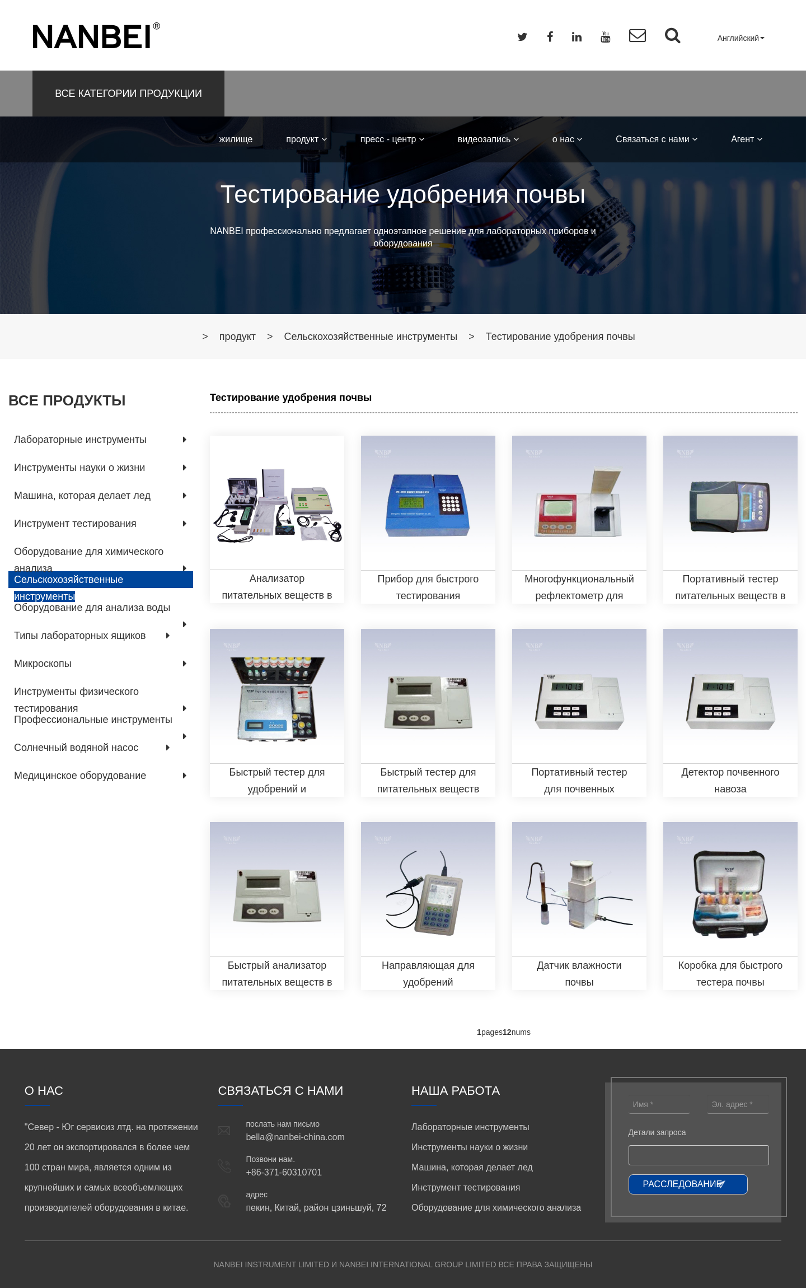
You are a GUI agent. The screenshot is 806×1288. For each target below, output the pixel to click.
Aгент (746, 139)
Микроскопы (43, 663)
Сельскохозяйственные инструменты (371, 336)
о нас (567, 139)
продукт (306, 139)
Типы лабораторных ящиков (80, 635)
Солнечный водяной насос (76, 747)
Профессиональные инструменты (93, 719)
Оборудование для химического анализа (496, 1207)
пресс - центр (392, 139)
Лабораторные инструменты (80, 439)
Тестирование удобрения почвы (560, 336)
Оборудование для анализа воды (92, 607)
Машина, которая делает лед (82, 495)
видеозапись (488, 139)
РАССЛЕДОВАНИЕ (683, 1184)
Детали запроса (657, 1132)
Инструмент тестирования (75, 523)
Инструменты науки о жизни (79, 467)
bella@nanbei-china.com (295, 1137)
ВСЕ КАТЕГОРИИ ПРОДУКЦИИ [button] (128, 93)
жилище (236, 139)
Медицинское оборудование (80, 775)
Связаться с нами (656, 139)
